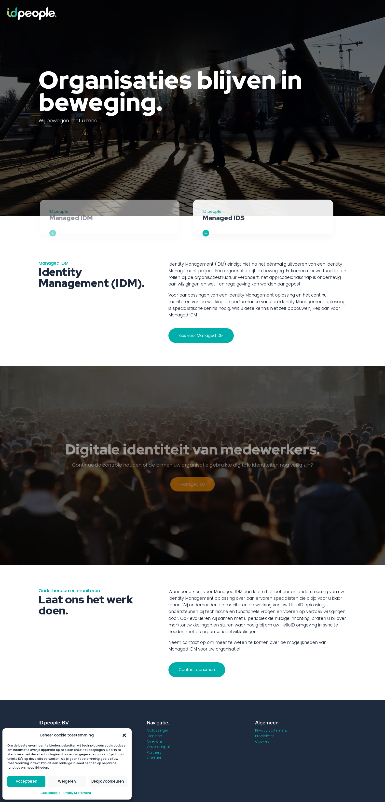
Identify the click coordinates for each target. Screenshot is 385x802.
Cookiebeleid (50, 793)
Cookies (262, 741)
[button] (124, 735)
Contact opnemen (197, 669)
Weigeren (67, 781)
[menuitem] (206, 13)
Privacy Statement (77, 793)
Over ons (155, 741)
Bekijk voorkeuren (107, 781)
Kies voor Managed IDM (201, 335)
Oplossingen (158, 730)
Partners (154, 752)
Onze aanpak (159, 746)
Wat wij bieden (64, 140)
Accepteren (26, 781)
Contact (154, 757)
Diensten (154, 736)
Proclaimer (264, 736)
